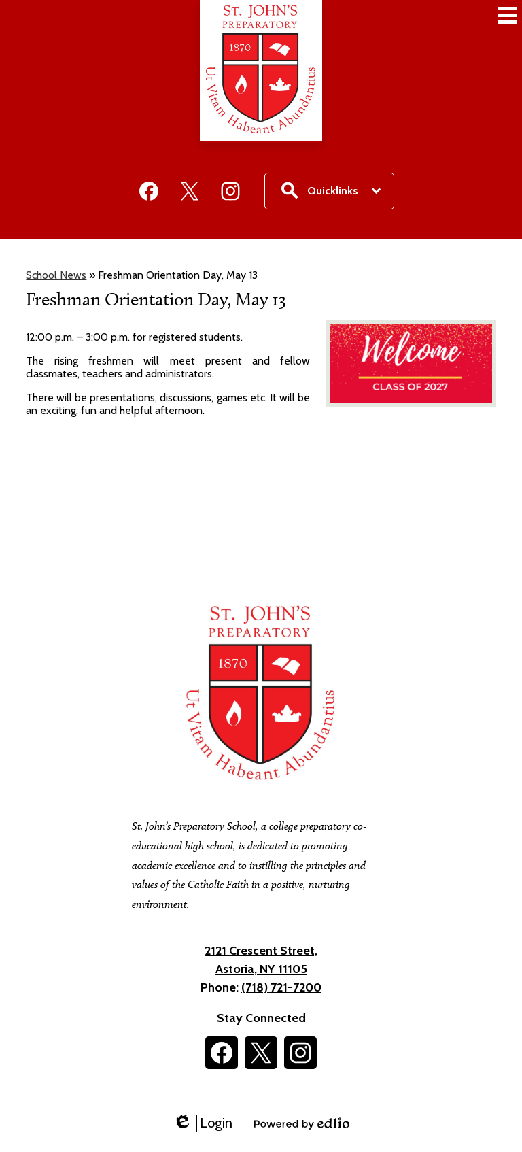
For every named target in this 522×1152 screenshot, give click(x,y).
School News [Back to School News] (56, 275)
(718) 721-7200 (281, 987)
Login (202, 1123)
